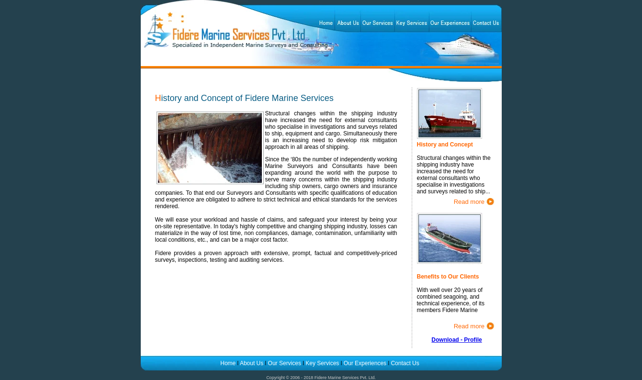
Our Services (284, 363)
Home (228, 363)
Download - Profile (456, 339)
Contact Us (405, 363)
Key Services (322, 363)
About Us (251, 363)
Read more (469, 201)
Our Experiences (366, 363)
